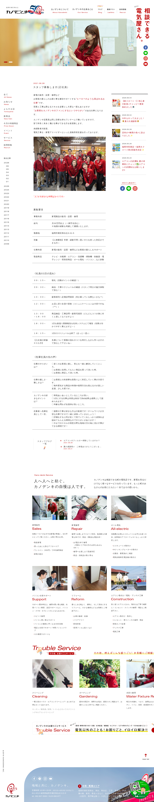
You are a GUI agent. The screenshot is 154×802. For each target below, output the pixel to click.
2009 (6, 244)
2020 (6, 204)
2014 (6, 226)
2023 (6, 193)
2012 (6, 233)
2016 (6, 219)
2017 (6, 215)
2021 (6, 201)
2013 (6, 230)
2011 (6, 237)
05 (7, 169)
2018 (6, 211)
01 (7, 182)
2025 (6, 186)
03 (7, 175)
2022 (6, 197)
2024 (6, 190)
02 (7, 179)
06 (7, 166)
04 (7, 172)
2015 (6, 222)
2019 (6, 208)
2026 (6, 163)
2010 (6, 240)
